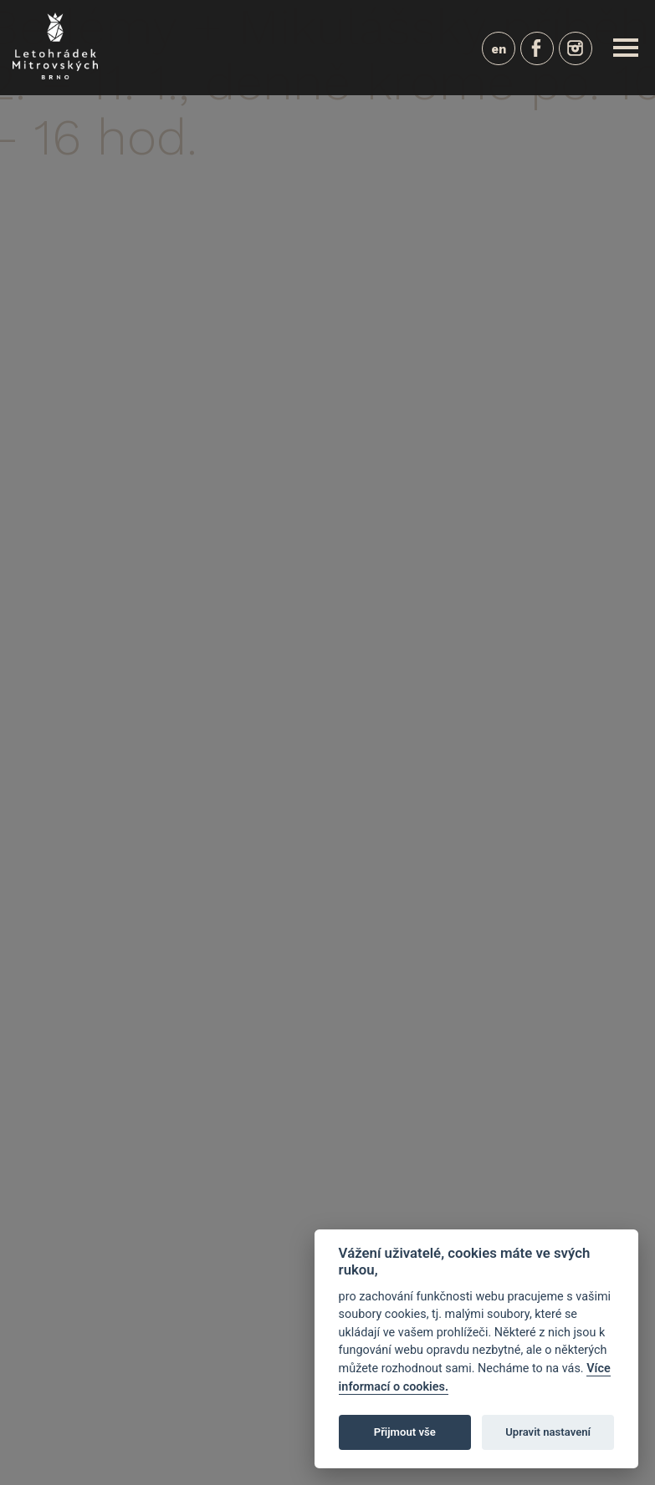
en (498, 49)
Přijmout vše (405, 1432)
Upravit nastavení (548, 1432)
